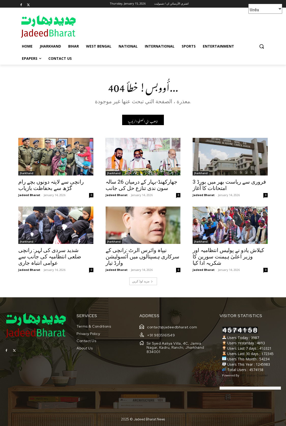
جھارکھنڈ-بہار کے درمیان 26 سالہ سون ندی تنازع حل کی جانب (141, 185)
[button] (261, 46)
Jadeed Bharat (29, 195)
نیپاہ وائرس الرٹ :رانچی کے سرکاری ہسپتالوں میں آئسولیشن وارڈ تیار (142, 256)
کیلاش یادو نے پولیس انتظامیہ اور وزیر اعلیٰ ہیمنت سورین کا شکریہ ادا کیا (228, 256)
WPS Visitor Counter (254, 375)
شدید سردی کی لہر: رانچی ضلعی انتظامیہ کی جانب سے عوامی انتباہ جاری (49, 256)
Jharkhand (26, 173)
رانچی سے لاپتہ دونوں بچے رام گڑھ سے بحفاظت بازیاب (51, 185)
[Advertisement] (137, 26)
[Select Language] (265, 9)
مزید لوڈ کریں (142, 281)
